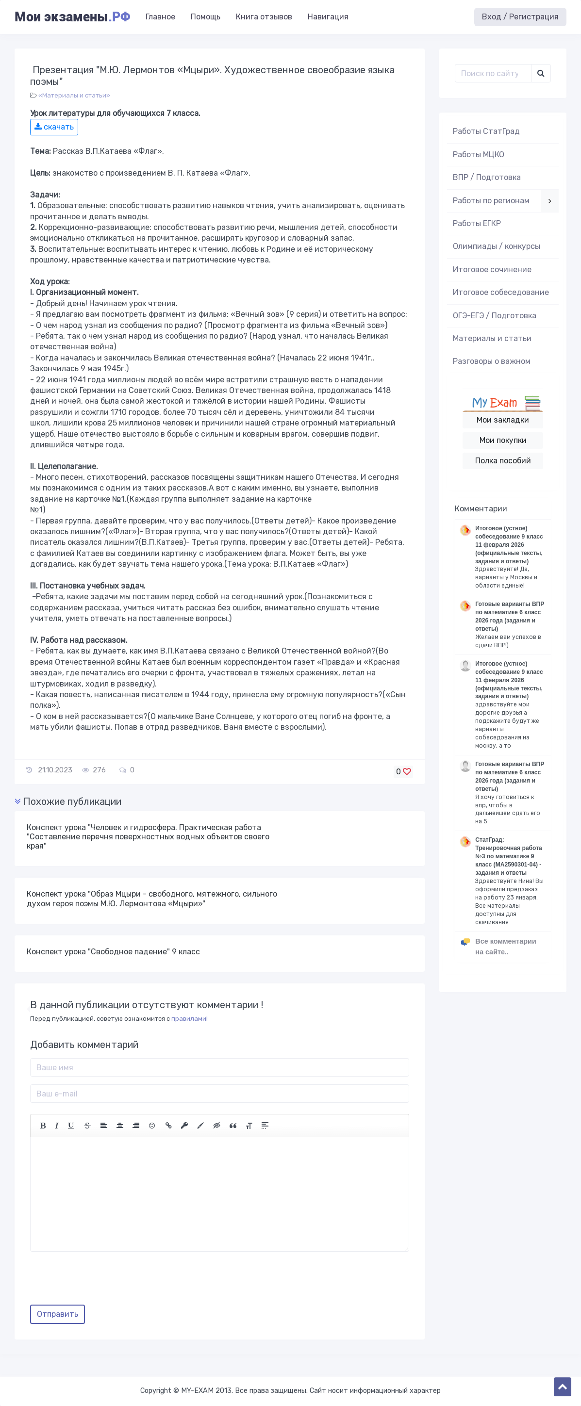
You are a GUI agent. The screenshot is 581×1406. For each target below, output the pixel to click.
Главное (160, 16)
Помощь (205, 16)
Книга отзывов (264, 16)
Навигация (328, 16)
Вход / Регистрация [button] (520, 16)
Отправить (57, 1314)
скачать (54, 126)
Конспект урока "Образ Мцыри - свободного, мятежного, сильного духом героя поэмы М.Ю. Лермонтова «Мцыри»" (152, 898)
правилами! (189, 1018)
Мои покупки (503, 440)
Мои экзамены (72, 17)
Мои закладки (503, 420)
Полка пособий (503, 460)
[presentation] (104, 1282)
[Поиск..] (493, 73)
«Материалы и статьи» (74, 95)
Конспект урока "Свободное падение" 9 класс (113, 951)
